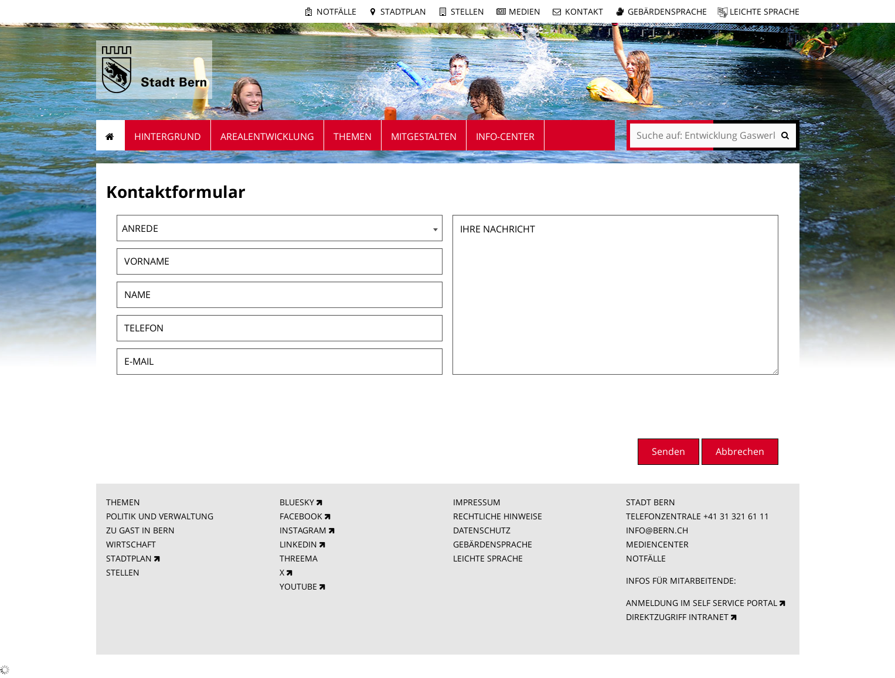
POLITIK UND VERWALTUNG (159, 516)
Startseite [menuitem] (110, 135)
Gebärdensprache (667, 11)
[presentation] (689, 405)
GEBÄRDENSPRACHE (492, 544)
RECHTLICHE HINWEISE (497, 516)
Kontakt (584, 11)
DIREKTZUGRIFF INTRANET (677, 616)
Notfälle (336, 11)
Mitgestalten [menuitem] (424, 136)
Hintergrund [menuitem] (167, 136)
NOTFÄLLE (646, 558)
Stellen (467, 11)
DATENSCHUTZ (482, 530)
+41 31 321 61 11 (736, 516)
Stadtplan (403, 11)
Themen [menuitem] (353, 136)
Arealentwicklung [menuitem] (267, 136)
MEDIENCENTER (657, 544)
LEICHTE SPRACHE (488, 558)
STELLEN (122, 572)
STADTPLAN (129, 558)
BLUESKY (297, 502)
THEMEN (123, 502)
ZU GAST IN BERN (140, 530)
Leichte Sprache (764, 11)
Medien (524, 11)
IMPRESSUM (477, 502)
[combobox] (279, 228)
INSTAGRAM (303, 530)
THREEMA (299, 558)
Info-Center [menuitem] (505, 136)
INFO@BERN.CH (657, 530)
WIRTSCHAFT (131, 544)
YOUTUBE (298, 586)
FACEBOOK (301, 516)
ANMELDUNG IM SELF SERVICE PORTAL (701, 602)
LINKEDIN (298, 544)
